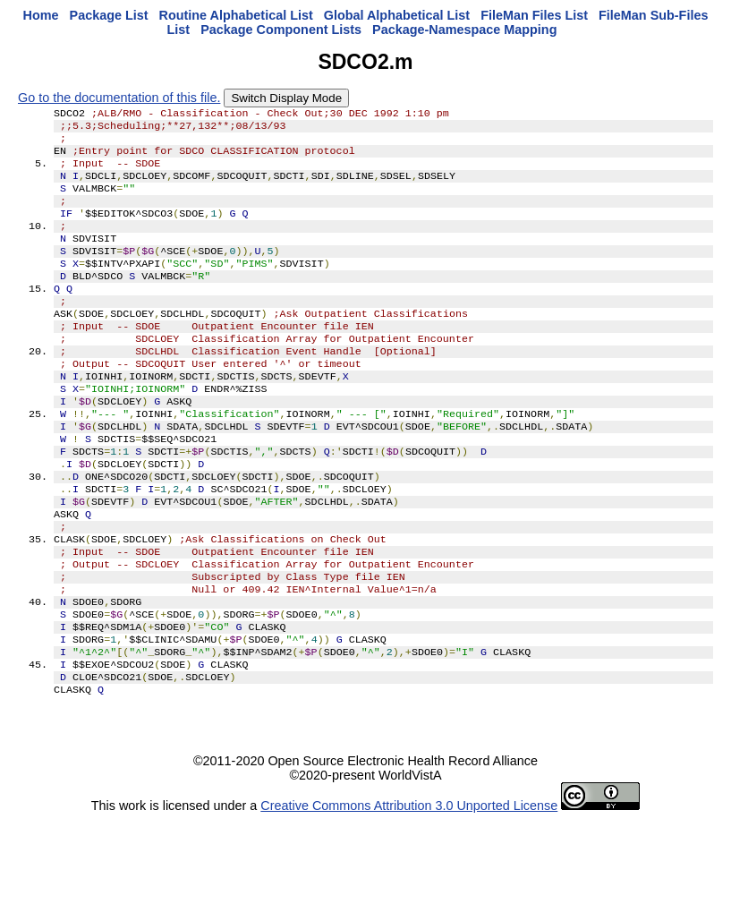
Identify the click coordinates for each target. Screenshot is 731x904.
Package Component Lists (280, 29)
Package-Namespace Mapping (464, 29)
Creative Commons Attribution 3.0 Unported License (408, 890)
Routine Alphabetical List (236, 15)
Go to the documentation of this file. (119, 97)
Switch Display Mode (286, 98)
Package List (109, 15)
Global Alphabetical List (397, 15)
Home (41, 15)
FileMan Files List (534, 15)
